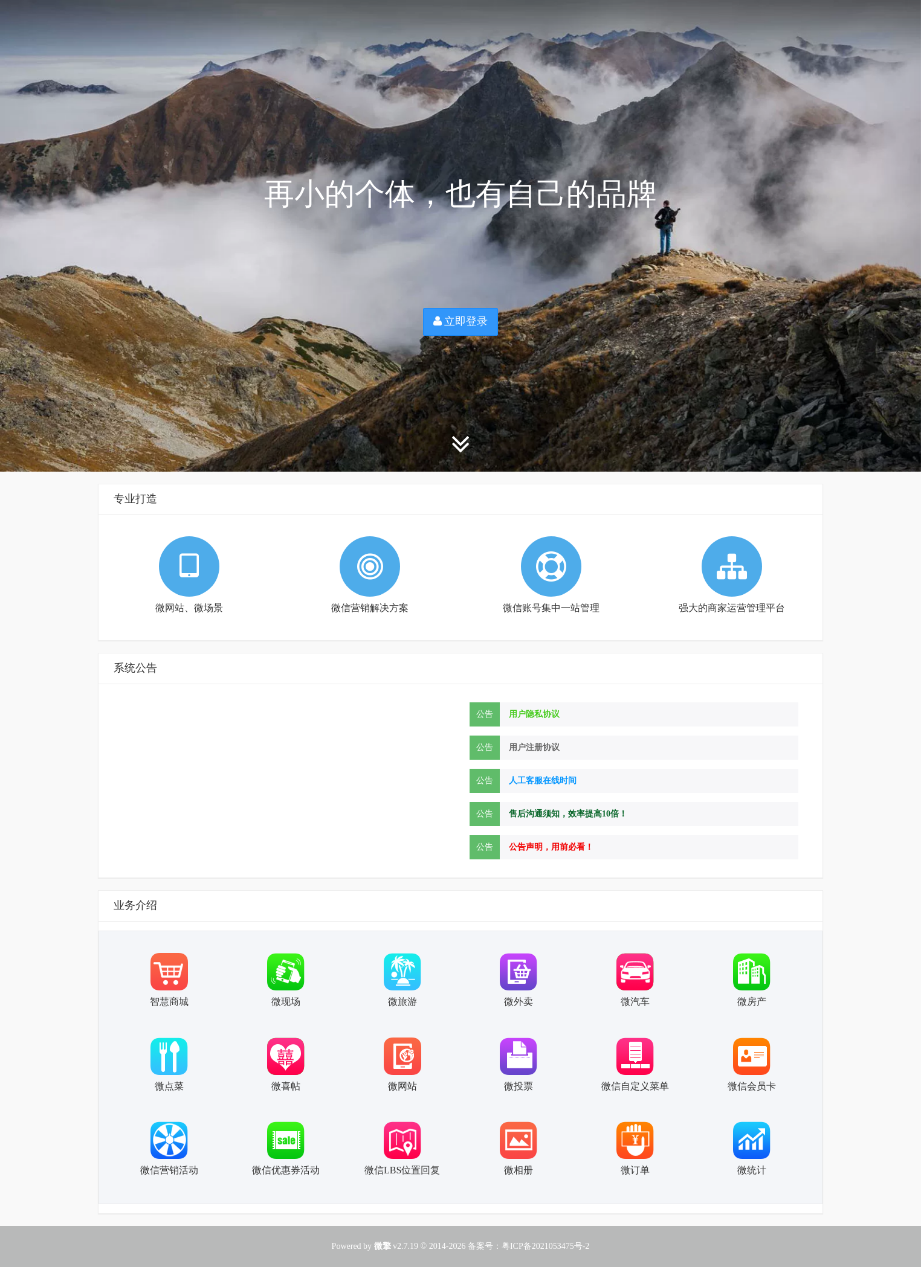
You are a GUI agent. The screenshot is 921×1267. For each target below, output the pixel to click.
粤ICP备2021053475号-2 (545, 1246)
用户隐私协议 (534, 714)
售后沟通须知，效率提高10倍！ (568, 813)
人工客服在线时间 (543, 780)
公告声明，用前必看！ (551, 847)
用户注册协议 (534, 747)
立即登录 (460, 321)
